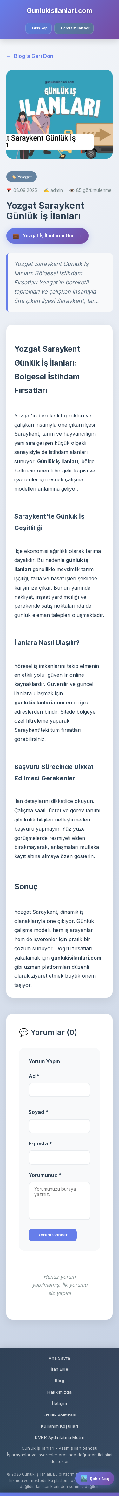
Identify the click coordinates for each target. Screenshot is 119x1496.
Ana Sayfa (59, 1357)
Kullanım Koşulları (59, 1426)
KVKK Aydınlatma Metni (59, 1437)
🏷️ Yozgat (21, 176)
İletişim (59, 1403)
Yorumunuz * (45, 1175)
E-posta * (40, 1143)
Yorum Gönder (52, 1235)
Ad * (34, 1076)
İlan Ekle (60, 1369)
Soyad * (38, 1112)
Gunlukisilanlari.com (59, 10)
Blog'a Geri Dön (29, 56)
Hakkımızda (59, 1392)
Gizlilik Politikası (59, 1414)
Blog (59, 1380)
